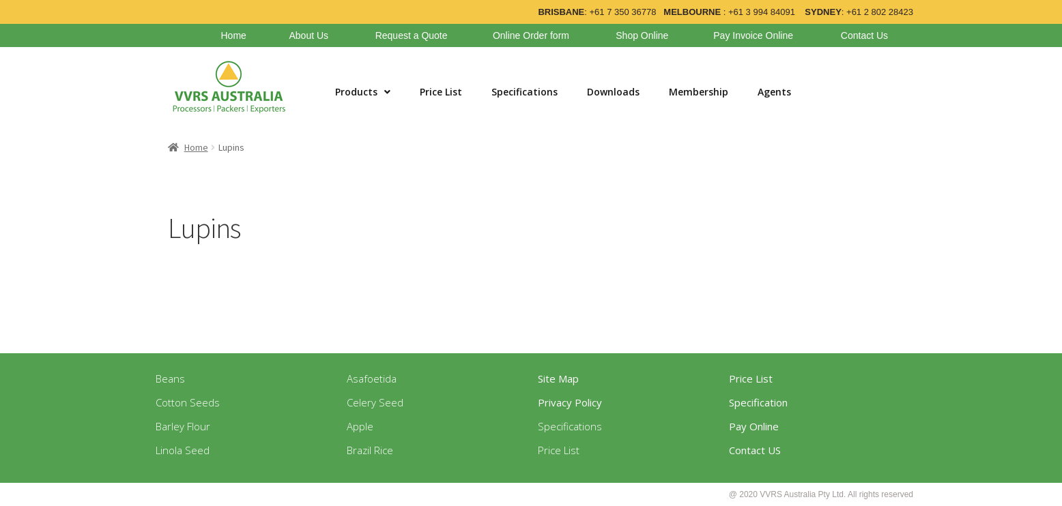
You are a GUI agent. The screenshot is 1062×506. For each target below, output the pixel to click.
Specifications (524, 91)
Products (362, 91)
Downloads (613, 91)
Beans (170, 378)
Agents (774, 91)
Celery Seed (375, 402)
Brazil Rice (370, 450)
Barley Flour (183, 426)
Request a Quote (411, 35)
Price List (441, 91)
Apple (360, 426)
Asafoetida (372, 378)
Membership (698, 91)
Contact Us (864, 35)
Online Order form (531, 35)
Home (233, 35)
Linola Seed (183, 450)
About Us (308, 35)
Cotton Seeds (188, 402)
